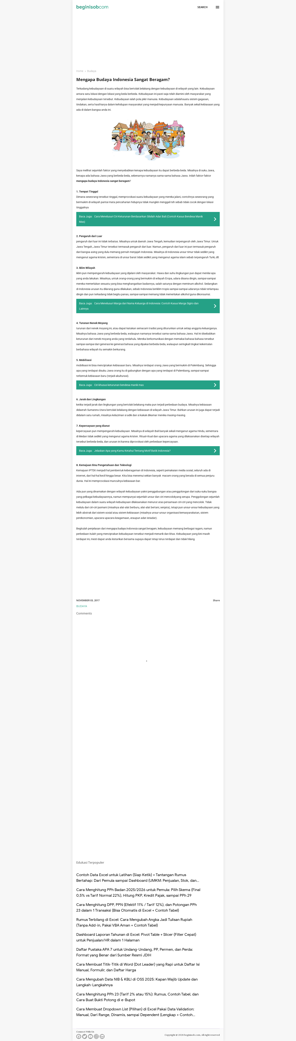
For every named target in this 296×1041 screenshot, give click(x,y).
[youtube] (90, 1037)
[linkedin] (102, 1037)
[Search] (202, 7)
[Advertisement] (148, 39)
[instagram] (96, 1037)
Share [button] (216, 600)
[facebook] (78, 1037)
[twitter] (84, 1037)
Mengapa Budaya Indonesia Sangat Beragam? (123, 79)
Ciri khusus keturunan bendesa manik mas (119, 384)
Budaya (81, 606)
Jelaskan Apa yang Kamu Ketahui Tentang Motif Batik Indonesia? (132, 450)
